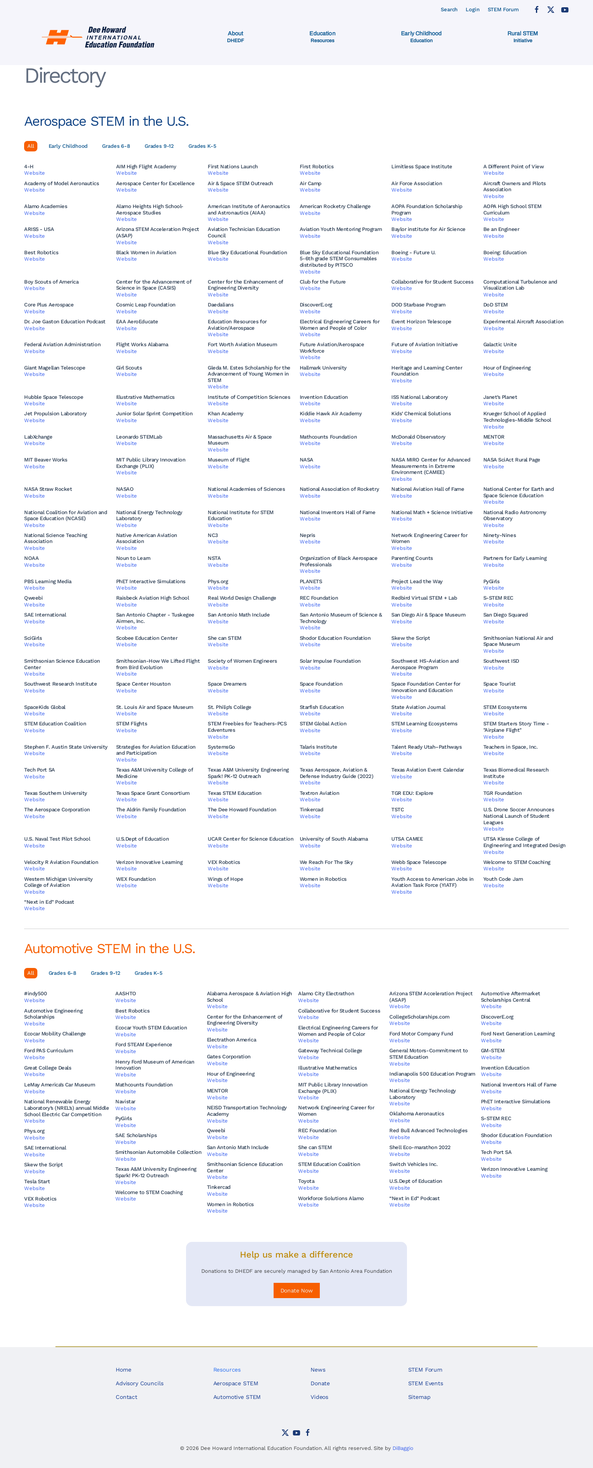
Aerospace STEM (235, 1383)
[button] (235, 37)
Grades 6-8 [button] (116, 146)
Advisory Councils (139, 1383)
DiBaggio (403, 1448)
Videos (319, 1397)
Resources (227, 1369)
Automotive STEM (237, 1397)
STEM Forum (503, 9)
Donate (320, 1383)
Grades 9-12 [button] (159, 146)
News (318, 1369)
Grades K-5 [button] (202, 146)
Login (472, 9)
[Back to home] (99, 37)
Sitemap (419, 1397)
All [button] (30, 146)
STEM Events (425, 1383)
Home (123, 1369)
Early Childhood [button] (68, 146)
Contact (126, 1397)
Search (449, 9)
